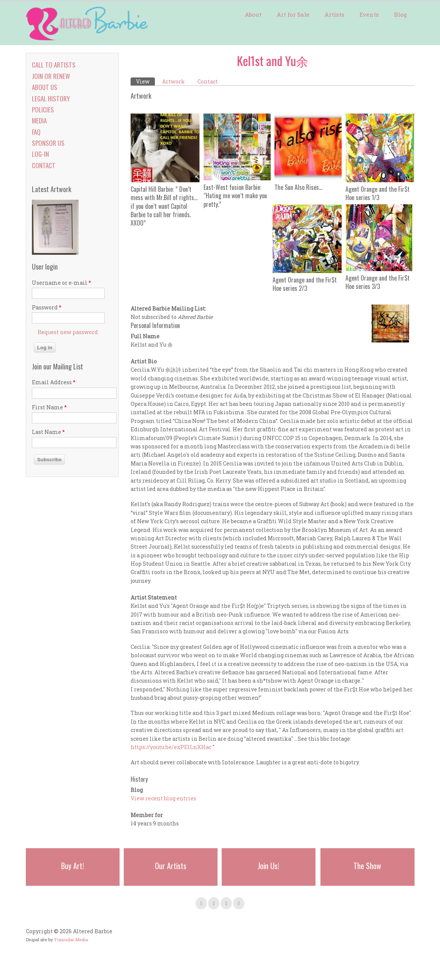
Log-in (40, 154)
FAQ (36, 132)
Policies (43, 109)
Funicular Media (71, 939)
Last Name (48, 431)
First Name (49, 407)
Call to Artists (54, 64)
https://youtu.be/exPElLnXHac (171, 747)
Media (39, 120)
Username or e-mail (61, 282)
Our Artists (170, 865)
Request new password (68, 332)
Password (47, 307)
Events (369, 14)
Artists (334, 14)
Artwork (173, 81)
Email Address (54, 382)
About (253, 14)
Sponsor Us (48, 143)
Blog (400, 14)
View (145, 81)
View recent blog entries (163, 798)
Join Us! (268, 865)
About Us (44, 87)
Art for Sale (293, 14)
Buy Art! (72, 865)
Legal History (51, 98)
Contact (207, 81)
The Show (367, 865)
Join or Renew (51, 76)
